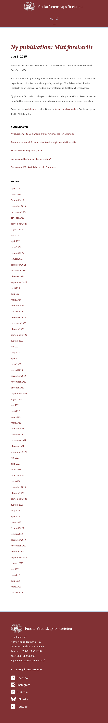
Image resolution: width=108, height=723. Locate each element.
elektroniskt (33, 109)
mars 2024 (16, 299)
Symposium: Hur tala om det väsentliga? (31, 158)
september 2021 (19, 451)
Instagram (20, 685)
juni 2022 (15, 405)
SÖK (52, 19)
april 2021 (16, 463)
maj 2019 (15, 574)
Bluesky (19, 699)
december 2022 (18, 375)
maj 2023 (15, 352)
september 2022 (19, 393)
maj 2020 (15, 510)
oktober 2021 (17, 446)
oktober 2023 (17, 329)
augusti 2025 (17, 229)
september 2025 (19, 223)
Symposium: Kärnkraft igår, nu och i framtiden (33, 167)
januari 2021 (17, 481)
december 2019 (18, 539)
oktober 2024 (17, 276)
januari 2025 (17, 258)
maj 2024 (15, 288)
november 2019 (18, 545)
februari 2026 (17, 200)
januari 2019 (17, 592)
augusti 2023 (17, 340)
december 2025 (18, 206)
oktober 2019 (17, 551)
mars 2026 (16, 194)
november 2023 (18, 323)
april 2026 (16, 188)
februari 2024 (17, 305)
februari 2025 (17, 252)
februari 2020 (17, 528)
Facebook (20, 678)
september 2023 (19, 334)
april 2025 (16, 241)
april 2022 (16, 416)
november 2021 (18, 440)
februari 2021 (17, 475)
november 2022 (18, 381)
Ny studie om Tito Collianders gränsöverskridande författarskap (42, 133)
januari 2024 (17, 311)
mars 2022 (16, 422)
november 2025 (18, 211)
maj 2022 (15, 410)
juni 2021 (15, 457)
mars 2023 (16, 364)
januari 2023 (17, 370)
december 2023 (18, 317)
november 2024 (18, 270)
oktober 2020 (17, 493)
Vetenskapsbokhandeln (66, 109)
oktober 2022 (17, 387)
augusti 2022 (17, 399)
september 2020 (19, 498)
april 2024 (16, 293)
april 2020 (16, 516)
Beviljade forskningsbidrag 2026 (26, 150)
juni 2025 (15, 235)
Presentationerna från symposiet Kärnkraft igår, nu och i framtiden (44, 142)
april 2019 (16, 580)
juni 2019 (15, 569)
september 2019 (19, 557)
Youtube (19, 706)
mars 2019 (16, 586)
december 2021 (18, 434)
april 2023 (16, 358)
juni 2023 (15, 346)
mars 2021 (16, 469)
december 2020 (18, 487)
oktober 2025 (17, 217)
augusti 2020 (17, 504)
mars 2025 (16, 247)
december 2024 (18, 264)
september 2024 (19, 282)
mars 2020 (16, 522)
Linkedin (19, 692)
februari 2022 (17, 428)
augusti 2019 (17, 563)
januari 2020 (17, 533)
